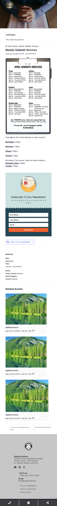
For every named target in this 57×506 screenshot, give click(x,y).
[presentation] (26, 309)
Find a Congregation (28, 486)
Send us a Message (28, 489)
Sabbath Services (11, 279)
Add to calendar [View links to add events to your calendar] (20, 242)
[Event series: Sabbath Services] (33, 330)
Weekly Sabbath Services (14, 273)
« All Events (10, 35)
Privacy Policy (25, 492)
